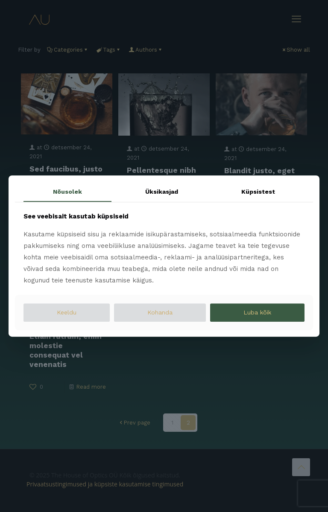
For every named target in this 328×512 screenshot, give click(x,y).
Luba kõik (257, 312)
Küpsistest (258, 191)
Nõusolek (67, 191)
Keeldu (66, 312)
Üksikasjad (161, 191)
